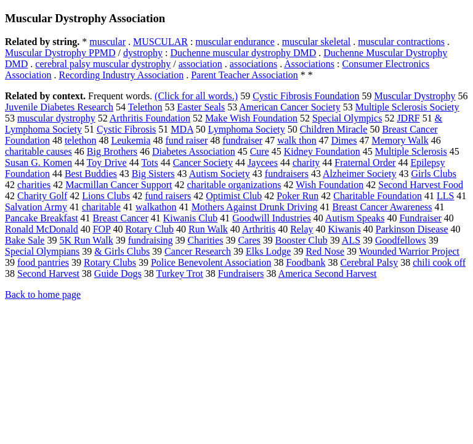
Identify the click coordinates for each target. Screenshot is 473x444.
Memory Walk (399, 140)
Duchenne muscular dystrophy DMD (243, 52)
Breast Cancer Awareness (382, 207)
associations (253, 64)
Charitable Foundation (377, 196)
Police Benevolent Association (211, 262)
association (200, 64)
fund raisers (168, 196)
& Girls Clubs (122, 251)
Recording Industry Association (121, 75)
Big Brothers (112, 151)
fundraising (150, 240)
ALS (351, 240)
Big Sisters (153, 173)
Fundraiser (420, 218)
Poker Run (297, 196)
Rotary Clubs (110, 262)
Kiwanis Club (190, 218)
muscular (107, 41)
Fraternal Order (364, 162)
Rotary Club (149, 229)
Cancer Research (197, 251)
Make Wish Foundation (251, 118)
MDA (182, 129)
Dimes (344, 140)
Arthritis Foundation (150, 118)
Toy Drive (107, 162)
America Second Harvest (327, 273)
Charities (206, 240)
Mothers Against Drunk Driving (255, 207)
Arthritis (258, 229)
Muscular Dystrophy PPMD (60, 52)
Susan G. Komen (38, 162)
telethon (81, 140)
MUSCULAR (160, 41)
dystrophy (143, 52)
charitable (101, 207)
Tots (149, 162)
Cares (249, 240)
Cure (259, 151)
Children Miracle (334, 129)
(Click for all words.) (196, 96)
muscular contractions (401, 41)
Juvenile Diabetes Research (59, 107)
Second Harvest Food (420, 184)
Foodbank (305, 262)
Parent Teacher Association (244, 75)
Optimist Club (234, 196)
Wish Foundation (329, 184)
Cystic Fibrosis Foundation (306, 96)
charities (34, 184)
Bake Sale (24, 240)
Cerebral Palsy (369, 262)
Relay (301, 229)
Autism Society (219, 173)
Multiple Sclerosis (411, 151)
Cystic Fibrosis (126, 129)
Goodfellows (400, 240)
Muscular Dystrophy (415, 96)
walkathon (156, 207)
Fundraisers (241, 273)
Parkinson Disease (412, 229)
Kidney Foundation (322, 151)
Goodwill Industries (271, 218)
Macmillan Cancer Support (118, 184)
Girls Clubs (433, 173)
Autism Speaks (354, 218)
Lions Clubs (106, 196)
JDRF (408, 118)
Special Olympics (347, 118)
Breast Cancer (120, 218)
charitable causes (38, 151)
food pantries (43, 262)
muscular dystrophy (56, 118)
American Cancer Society (289, 107)
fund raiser (186, 140)
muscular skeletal (316, 41)
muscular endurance (234, 41)
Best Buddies (91, 173)
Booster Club (301, 240)
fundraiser (242, 140)
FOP (102, 229)
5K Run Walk (86, 240)
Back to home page (43, 294)
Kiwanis (344, 229)
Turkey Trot (179, 273)
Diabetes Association (193, 151)
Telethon (145, 107)
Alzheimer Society (360, 173)
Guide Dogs (118, 273)
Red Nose (324, 251)
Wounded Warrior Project (409, 251)
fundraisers (287, 173)
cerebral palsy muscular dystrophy (103, 64)
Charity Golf (42, 196)
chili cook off (439, 262)
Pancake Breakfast (41, 218)
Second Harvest (48, 273)
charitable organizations (234, 184)
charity (306, 162)
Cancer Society (203, 162)
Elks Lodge (268, 251)
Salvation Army (36, 207)
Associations (309, 64)
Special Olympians (42, 251)
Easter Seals (201, 107)
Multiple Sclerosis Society (407, 107)
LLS (445, 196)
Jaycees (263, 162)
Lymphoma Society (246, 129)
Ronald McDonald (41, 229)
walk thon (297, 140)
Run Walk (208, 229)
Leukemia (130, 140)
